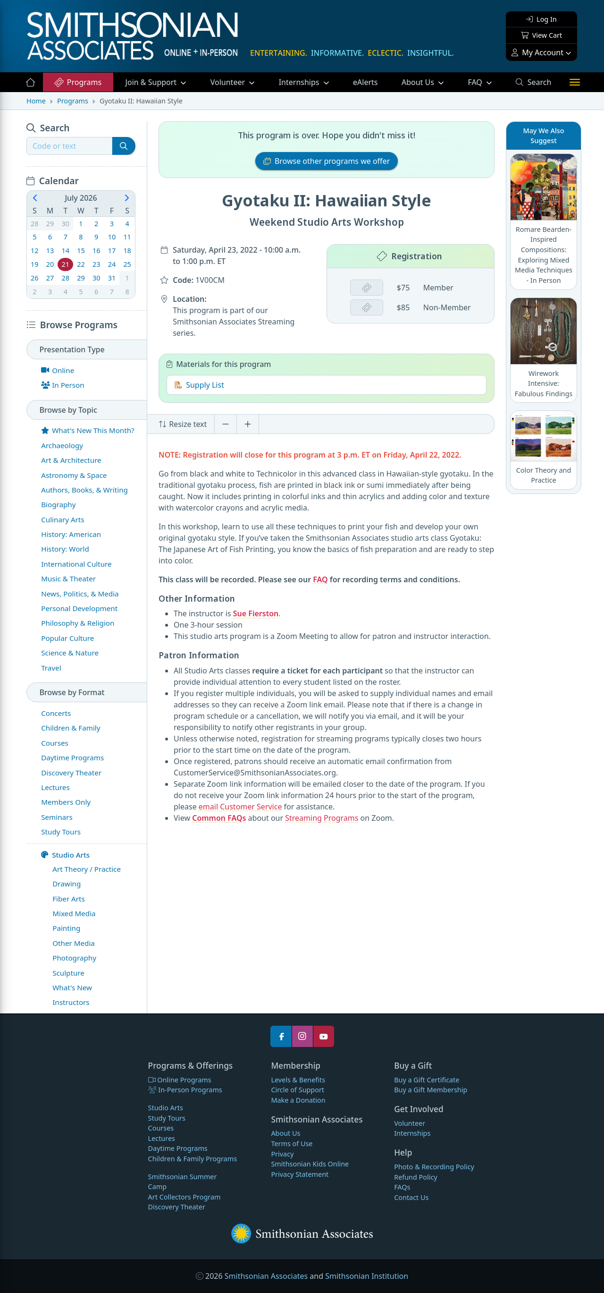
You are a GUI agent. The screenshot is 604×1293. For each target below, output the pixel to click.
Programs (77, 82)
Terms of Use (291, 1143)
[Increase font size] (248, 424)
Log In (541, 19)
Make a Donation (298, 1100)
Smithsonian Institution (366, 1276)
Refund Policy (415, 1177)
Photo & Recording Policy (434, 1166)
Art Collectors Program (184, 1196)
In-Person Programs (185, 1089)
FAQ (485, 81)
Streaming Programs (321, 818)
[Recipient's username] (69, 146)
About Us (419, 82)
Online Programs (179, 1079)
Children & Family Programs (192, 1158)
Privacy (282, 1153)
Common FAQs (219, 818)
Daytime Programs (178, 1148)
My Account (537, 52)
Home (36, 100)
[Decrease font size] (225, 424)
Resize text (183, 424)
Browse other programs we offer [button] (326, 161)
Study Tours (166, 1118)
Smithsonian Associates (266, 1276)
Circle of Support (297, 1089)
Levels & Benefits (298, 1079)
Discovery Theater (176, 1206)
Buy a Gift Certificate (426, 1079)
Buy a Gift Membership (430, 1089)
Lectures (161, 1138)
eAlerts (365, 82)
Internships (300, 82)
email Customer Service (240, 806)
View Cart (541, 35)
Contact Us (411, 1197)
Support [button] (152, 82)
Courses (161, 1127)
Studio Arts (65, 854)
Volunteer (228, 82)
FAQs (402, 1186)
